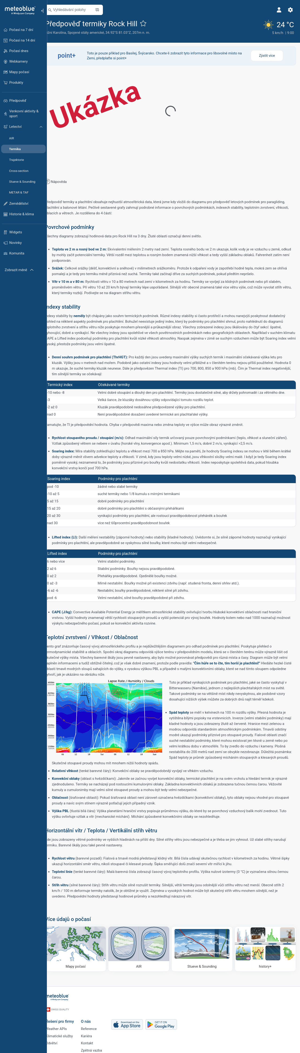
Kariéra (92, 1033)
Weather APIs (62, 1025)
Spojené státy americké (92, 32)
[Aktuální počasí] (277, 27)
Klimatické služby (65, 1033)
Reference (94, 1025)
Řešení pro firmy (66, 1017)
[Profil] (278, 9)
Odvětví (57, 1040)
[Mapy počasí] (81, 948)
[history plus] (265, 948)
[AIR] (142, 948)
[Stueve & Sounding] (204, 948)
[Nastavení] (289, 9)
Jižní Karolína (62, 32)
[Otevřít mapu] (103, 10)
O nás (92, 1017)
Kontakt (93, 1040)
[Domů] (18, 10)
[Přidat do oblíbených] (150, 23)
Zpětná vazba (97, 1048)
